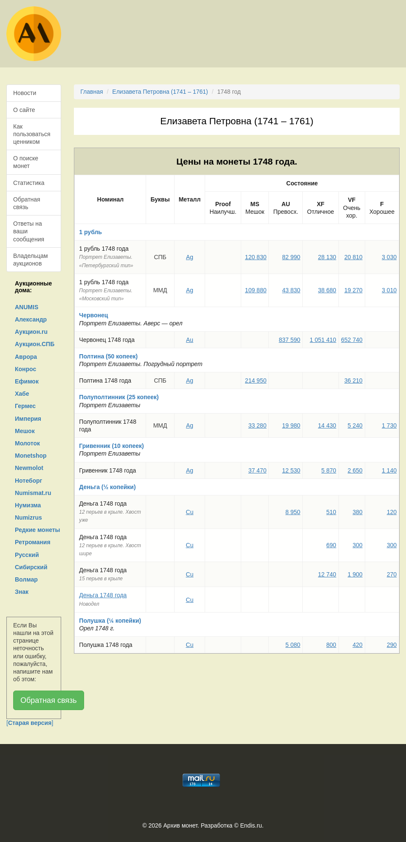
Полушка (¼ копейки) (110, 620)
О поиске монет (25, 162)
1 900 (355, 574)
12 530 (291, 470)
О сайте (24, 109)
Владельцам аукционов (30, 259)
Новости (24, 93)
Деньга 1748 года (103, 595)
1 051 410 (323, 339)
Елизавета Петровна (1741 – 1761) (160, 91)
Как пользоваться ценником (32, 134)
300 (357, 545)
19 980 (291, 425)
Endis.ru (251, 825)
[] (29, 722)
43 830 (291, 290)
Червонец (93, 315)
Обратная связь (26, 203)
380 (357, 512)
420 (357, 644)
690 (331, 545)
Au (189, 339)
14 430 (327, 425)
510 (331, 512)
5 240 (355, 425)
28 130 (327, 257)
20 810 (353, 257)
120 (392, 512)
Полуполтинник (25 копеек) (118, 397)
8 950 (292, 512)
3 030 (389, 257)
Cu (190, 512)
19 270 (353, 290)
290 (392, 644)
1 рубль (90, 232)
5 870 (328, 470)
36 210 (353, 380)
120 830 (256, 257)
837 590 (289, 339)
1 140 (389, 470)
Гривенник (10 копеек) (111, 445)
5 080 (292, 644)
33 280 (257, 425)
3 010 (389, 290)
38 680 (327, 290)
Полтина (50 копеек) (108, 356)
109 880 (256, 290)
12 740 (327, 574)
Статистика (29, 182)
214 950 (256, 380)
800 (331, 644)
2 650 (355, 470)
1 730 (389, 425)
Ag (189, 257)
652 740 (352, 339)
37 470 (257, 470)
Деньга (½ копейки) (107, 487)
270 (392, 574)
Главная (91, 91)
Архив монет (180, 825)
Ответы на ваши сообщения (28, 231)
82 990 (291, 257)
